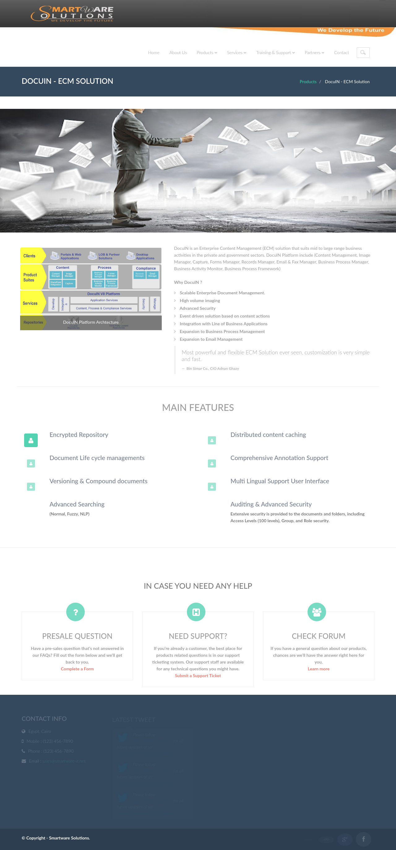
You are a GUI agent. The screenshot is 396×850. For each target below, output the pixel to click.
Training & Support (275, 52)
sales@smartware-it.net (64, 761)
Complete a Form (77, 670)
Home (154, 52)
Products (207, 52)
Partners (314, 52)
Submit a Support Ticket (198, 677)
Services (236, 52)
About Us (178, 52)
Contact (341, 52)
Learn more (318, 670)
